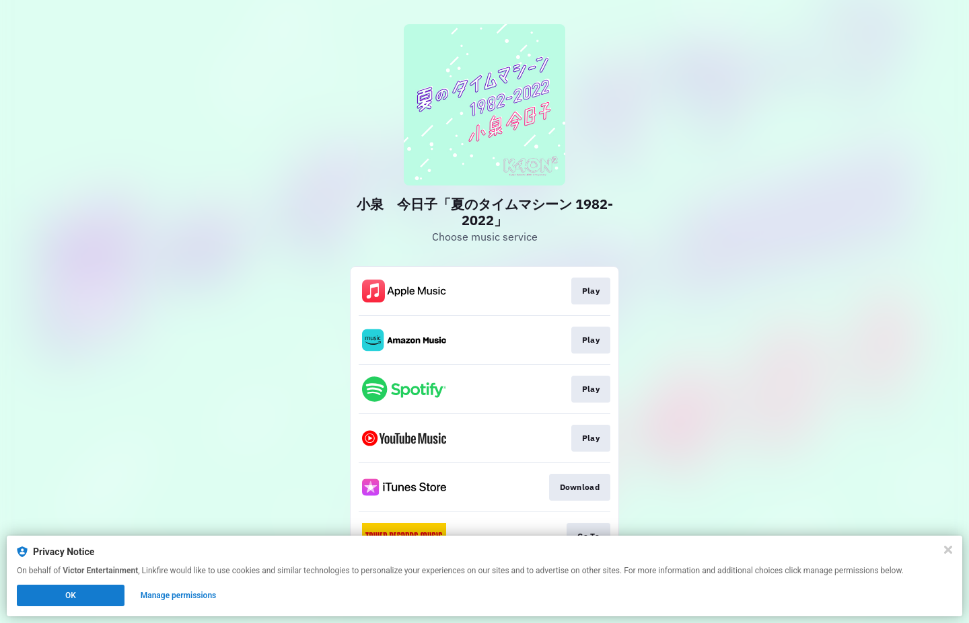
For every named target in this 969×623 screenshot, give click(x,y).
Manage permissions (179, 595)
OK (70, 595)
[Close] (948, 549)
